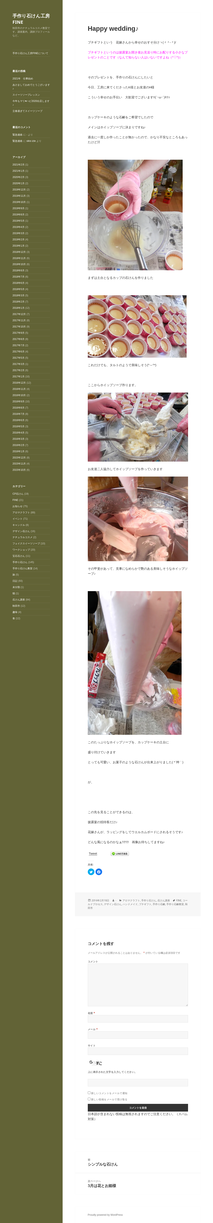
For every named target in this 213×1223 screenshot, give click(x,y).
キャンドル (18, 525)
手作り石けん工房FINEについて (30, 53)
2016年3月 (18, 438)
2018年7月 (18, 276)
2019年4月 (18, 227)
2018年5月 (18, 289)
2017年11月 (19, 320)
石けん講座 (18, 599)
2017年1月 (18, 376)
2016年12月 (19, 382)
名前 (91, 1013)
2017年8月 (18, 339)
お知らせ (17, 506)
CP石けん (18, 493)
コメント (93, 961)
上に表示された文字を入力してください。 (112, 1072)
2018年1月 (18, 307)
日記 (14, 580)
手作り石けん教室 (22, 568)
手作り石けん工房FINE (31, 18)
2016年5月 (18, 426)
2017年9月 (18, 332)
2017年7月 (18, 345)
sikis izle (31, 141)
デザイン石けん (21, 531)
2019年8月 (18, 214)
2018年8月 (18, 270)
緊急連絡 (17, 134)
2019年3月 (18, 233)
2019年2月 (18, 239)
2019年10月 (19, 202)
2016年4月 (18, 432)
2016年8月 (18, 407)
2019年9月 (18, 208)
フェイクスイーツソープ (26, 543)
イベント (17, 518)
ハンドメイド (130, 904)
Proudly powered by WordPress (105, 1214)
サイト (91, 1045)
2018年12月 (19, 252)
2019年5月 (18, 220)
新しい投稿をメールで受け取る (109, 1099)
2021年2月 (18, 164)
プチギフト (145, 904)
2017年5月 (18, 357)
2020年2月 (18, 177)
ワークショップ (21, 549)
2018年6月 (18, 283)
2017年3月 (18, 364)
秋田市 (16, 605)
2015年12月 (19, 457)
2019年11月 (19, 195)
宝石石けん (18, 556)
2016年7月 (18, 414)
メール (93, 1029)
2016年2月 (18, 445)
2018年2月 (18, 301)
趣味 (14, 612)
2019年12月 (19, 189)
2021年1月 (18, 170)
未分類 (16, 587)
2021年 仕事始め (22, 78)
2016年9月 (18, 401)
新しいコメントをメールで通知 (109, 1093)
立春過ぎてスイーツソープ (27, 111)
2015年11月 (19, 463)
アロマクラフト (21, 512)
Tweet (93, 853)
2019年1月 (18, 245)
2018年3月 (18, 295)
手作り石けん (19, 562)
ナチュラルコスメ (22, 537)
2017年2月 (18, 370)
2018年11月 (19, 258)
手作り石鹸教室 (175, 904)
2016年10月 (19, 395)
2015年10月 (19, 469)
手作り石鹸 (159, 904)
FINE (15, 500)
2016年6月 (18, 420)
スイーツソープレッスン (26, 94)
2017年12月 (19, 314)
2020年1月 (18, 183)
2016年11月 (19, 389)
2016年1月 (18, 451)
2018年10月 (19, 264)
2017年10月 (19, 326)
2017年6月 (18, 351)
